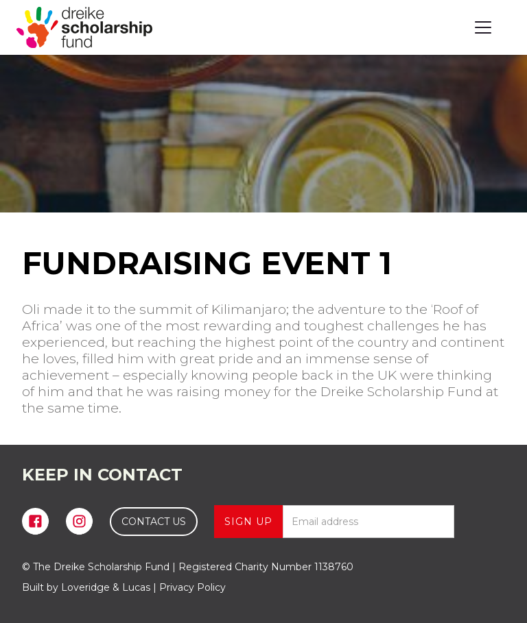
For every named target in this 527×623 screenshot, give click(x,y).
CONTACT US (153, 521)
